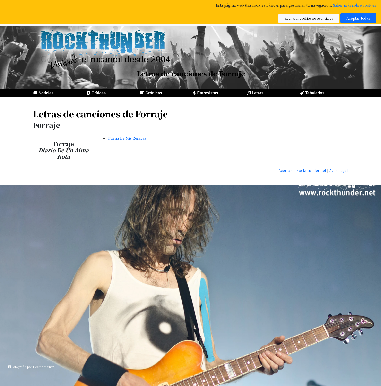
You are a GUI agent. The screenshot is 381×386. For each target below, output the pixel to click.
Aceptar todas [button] (358, 18)
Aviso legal (338, 170)
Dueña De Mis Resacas (127, 137)
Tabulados (314, 93)
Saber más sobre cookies (354, 5)
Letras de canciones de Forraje (100, 113)
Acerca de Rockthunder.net (302, 170)
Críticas (98, 93)
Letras (257, 93)
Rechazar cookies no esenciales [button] (309, 18)
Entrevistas (207, 93)
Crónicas (153, 93)
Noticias (45, 93)
